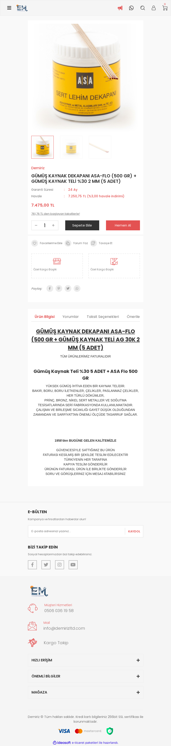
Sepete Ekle (82, 225)
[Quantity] (45, 225)
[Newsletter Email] (85, 531)
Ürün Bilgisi (45, 316)
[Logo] (22, 7)
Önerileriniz (137, 316)
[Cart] (165, 8)
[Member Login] (153, 8)
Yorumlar (71, 316)
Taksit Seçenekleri (103, 316)
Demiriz (38, 168)
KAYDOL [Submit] (134, 531)
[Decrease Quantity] (36, 225)
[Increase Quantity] (53, 225)
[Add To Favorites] (46, 243)
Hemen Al (123, 225)
